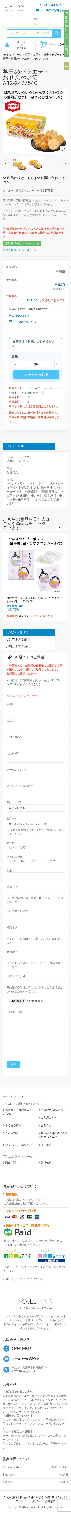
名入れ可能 (43, 32)
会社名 (11, 720)
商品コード (14, 802)
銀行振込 (12, 1194)
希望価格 (12, 886)
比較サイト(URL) (17, 976)
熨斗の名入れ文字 (17, 911)
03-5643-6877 (19, 315)
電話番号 (13, 753)
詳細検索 (46, 1162)
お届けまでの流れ (18, 646)
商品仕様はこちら (18, 178)
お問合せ (46, 1125)
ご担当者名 (14, 736)
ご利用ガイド (49, 1117)
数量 (9, 870)
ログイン (22, 41)
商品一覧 (10, 1162)
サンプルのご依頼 (18, 639)
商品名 (11, 818)
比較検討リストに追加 (66, 33)
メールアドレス (17, 769)
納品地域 (12, 927)
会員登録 (22, 47)
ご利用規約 (12, 1133)
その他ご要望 (15, 1011)
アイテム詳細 (15, 446)
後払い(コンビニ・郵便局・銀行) (28, 1225)
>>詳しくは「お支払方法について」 (24, 1279)
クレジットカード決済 (21, 1211)
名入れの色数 (15, 856)
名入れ (11, 843)
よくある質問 (13, 1125)
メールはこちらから (22, 321)
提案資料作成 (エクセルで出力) (22, 243)
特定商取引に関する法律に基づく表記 (42, 1497)
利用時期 (12, 951)
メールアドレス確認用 (20, 785)
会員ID (10, 704)
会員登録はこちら (13, 249)
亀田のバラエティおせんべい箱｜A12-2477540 (26, 77)
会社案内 (46, 1144)
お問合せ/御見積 (17, 632)
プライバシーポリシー (18, 1144)
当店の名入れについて (54, 1109)
